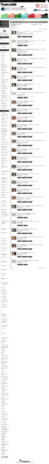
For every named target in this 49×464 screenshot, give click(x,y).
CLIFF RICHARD (3, 206)
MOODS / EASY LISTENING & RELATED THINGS (4, 383)
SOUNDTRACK (3, 411)
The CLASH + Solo (4, 204)
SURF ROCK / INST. (4, 414)
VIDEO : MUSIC (3, 139)
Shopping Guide (4, 6)
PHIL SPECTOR (3, 273)
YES (2, 334)
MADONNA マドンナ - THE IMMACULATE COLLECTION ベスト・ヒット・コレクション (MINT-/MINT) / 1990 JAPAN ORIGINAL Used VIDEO (29, 85)
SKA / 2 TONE (3, 406)
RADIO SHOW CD (4, 128)
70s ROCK (2, 58)
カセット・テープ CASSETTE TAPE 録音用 (4, 155)
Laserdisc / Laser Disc (4, 142)
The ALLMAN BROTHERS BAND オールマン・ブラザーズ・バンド (5, 172)
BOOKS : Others (3, 165)
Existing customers (4, 47)
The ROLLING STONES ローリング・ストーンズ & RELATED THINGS (5, 283)
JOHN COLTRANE (4, 243)
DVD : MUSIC (3, 136)
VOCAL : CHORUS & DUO (5, 424)
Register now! (3, 45)
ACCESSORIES (3, 112)
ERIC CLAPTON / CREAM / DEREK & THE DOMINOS (5, 222)
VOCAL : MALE (3, 421)
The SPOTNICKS (3, 296)
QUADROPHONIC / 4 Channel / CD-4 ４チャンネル (4, 126)
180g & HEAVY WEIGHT (4, 114)
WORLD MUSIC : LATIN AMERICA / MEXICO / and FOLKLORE (5, 444)
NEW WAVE (3, 387)
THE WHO (2, 328)
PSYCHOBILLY (3, 391)
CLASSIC (2, 354)
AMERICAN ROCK (4, 340)
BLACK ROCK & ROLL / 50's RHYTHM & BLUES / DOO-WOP (5, 347)
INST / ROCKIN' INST (4, 379)
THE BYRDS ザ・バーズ (4, 197)
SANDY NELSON (3, 290)
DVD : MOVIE (3, 137)
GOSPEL (2, 372)
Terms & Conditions (3, 33)
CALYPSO (2, 352)
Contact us (9, 6)
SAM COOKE (3, 289)
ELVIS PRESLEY (3, 220)
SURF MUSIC (3, 84)
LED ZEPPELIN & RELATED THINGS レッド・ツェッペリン (4, 254)
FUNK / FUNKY (3, 370)
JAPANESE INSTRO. (4, 86)
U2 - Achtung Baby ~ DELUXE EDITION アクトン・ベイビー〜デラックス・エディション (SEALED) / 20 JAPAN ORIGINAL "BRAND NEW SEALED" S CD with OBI (31, 41)
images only (44, 267)
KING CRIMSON (3, 250)
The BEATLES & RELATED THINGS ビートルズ (5, 182)
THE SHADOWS (3, 292)
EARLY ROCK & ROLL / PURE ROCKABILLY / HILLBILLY (4, 362)
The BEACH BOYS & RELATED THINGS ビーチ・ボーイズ (5, 178)
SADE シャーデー (3, 287)
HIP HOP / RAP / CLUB (4, 376)
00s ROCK (2, 63)
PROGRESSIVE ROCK (4, 393)
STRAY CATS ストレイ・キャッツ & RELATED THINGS (4, 301)
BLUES (2, 76)
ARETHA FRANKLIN (4, 174)
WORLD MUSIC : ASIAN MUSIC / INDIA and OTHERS (4, 450)
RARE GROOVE (3, 397)
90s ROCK (2, 61)
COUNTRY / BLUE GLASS (5, 357)
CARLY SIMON (3, 200)
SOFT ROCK (3, 408)
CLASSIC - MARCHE (4, 355)
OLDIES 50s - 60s (3, 55)
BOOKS (2, 53)
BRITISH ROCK (3, 341)
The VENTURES (3, 318)
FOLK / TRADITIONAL (4, 366)
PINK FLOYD (3, 275)
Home (10, 19)
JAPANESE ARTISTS (4, 134)
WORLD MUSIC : (3, 108)
